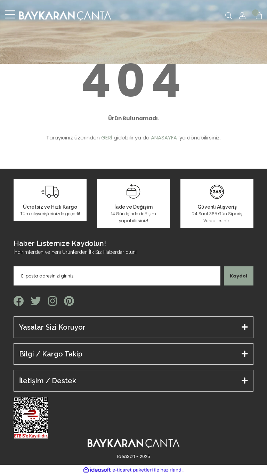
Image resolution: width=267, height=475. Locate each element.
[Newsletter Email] (117, 275)
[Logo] (65, 16)
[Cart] (259, 15)
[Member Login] (242, 15)
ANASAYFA (164, 137)
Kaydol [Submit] (238, 276)
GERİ (106, 137)
